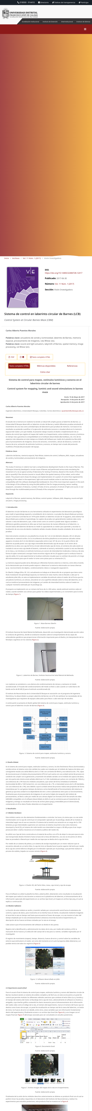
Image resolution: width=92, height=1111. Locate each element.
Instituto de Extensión (46, 23)
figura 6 (61, 1015)
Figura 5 (37, 946)
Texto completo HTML (41, 360)
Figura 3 (41, 708)
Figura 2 (35, 642)
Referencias (72, 368)
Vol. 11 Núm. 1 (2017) (32, 261)
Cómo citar (45, 375)
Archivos (16, 261)
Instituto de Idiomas (87, 23)
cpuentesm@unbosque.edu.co (72, 414)
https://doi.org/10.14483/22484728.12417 (63, 276)
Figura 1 (17, 597)
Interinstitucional (61, 21)
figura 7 (21, 1018)
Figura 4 (44, 854)
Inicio (6, 261)
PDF (12, 360)
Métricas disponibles (46, 368)
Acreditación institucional (22, 23)
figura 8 (65, 1104)
